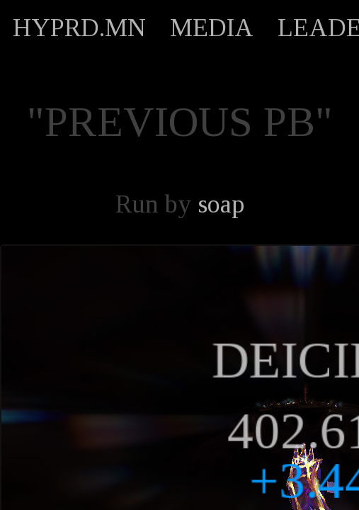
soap (221, 204)
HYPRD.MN (79, 27)
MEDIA (211, 27)
